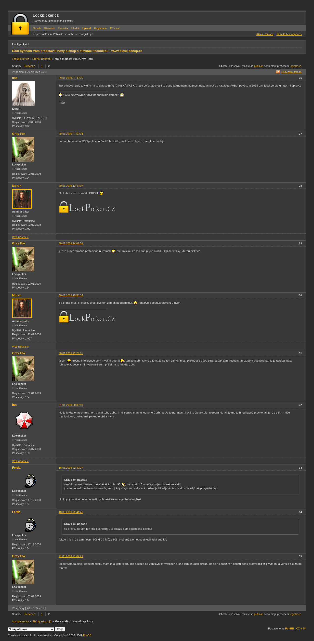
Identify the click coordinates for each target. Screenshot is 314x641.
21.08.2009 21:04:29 (71, 556)
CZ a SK (301, 628)
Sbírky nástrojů (42, 58)
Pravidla (63, 28)
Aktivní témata (264, 34)
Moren (16, 186)
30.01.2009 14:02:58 (71, 243)
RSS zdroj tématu (291, 71)
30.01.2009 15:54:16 (71, 295)
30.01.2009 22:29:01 (71, 353)
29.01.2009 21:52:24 (71, 133)
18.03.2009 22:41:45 (71, 512)
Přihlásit (114, 28)
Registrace (100, 28)
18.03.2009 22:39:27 (71, 467)
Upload (86, 28)
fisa (14, 78)
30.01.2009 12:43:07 (71, 185)
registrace (295, 65)
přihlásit (258, 65)
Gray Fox (19, 134)
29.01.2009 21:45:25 (71, 77)
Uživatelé (49, 28)
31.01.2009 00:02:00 (71, 404)
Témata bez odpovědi (289, 34)
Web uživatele (20, 237)
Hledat (75, 28)
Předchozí (30, 65)
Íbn (14, 405)
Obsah (37, 28)
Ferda (16, 467)
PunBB (289, 628)
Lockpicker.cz (46, 15)
